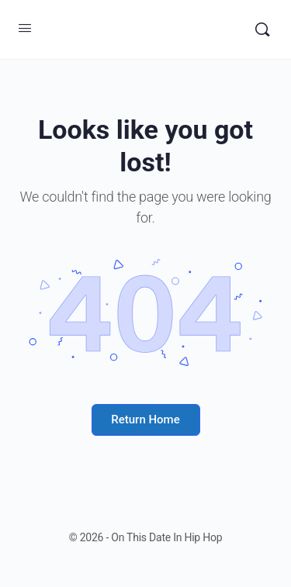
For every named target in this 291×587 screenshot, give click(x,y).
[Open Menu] (25, 28)
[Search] (262, 29)
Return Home (145, 419)
